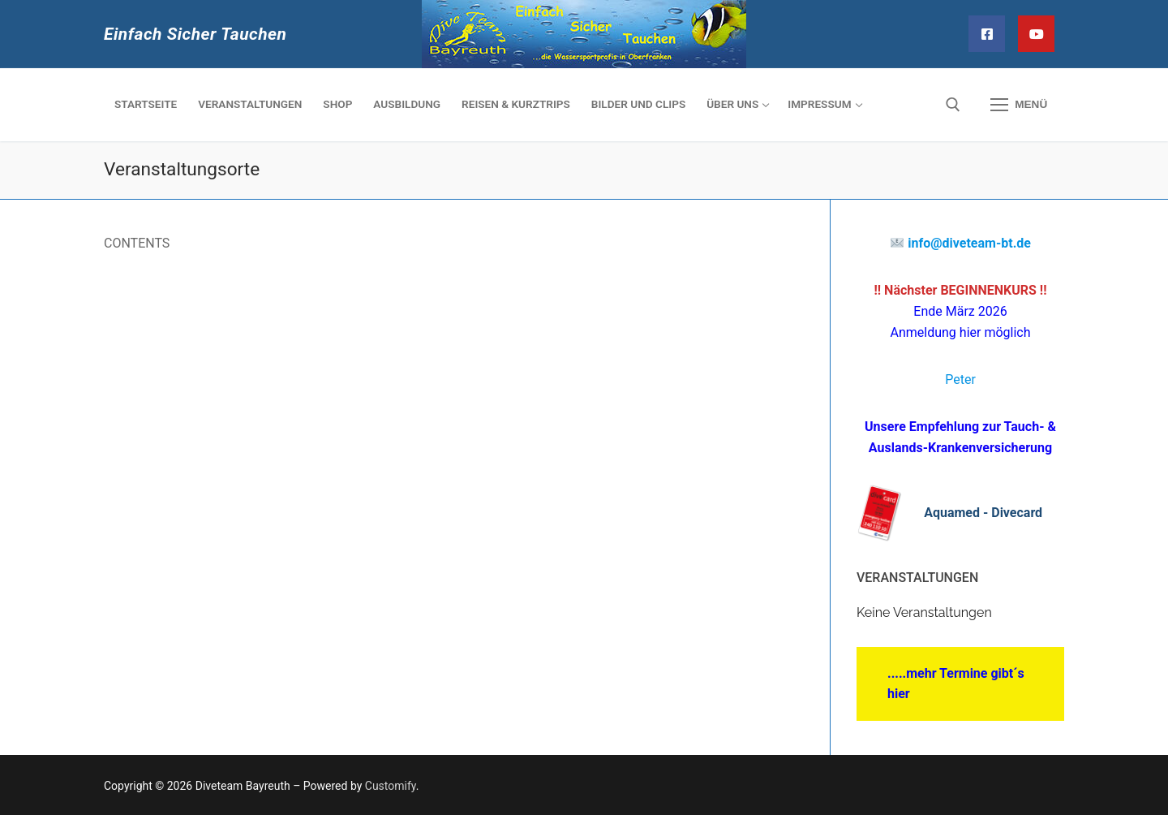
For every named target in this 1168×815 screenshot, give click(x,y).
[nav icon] (1018, 105)
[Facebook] (986, 33)
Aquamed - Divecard (983, 512)
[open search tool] (953, 104)
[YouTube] (1036, 33)
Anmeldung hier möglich (961, 332)
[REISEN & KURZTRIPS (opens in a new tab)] (516, 104)
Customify (390, 785)
